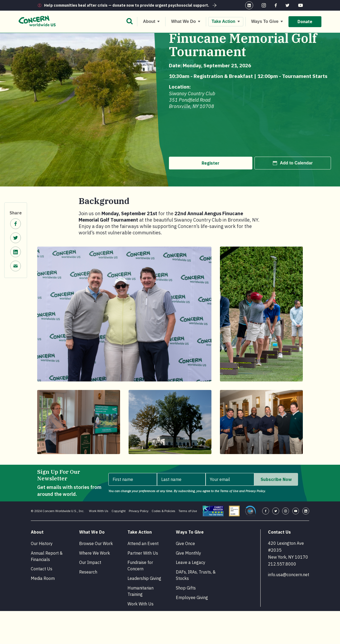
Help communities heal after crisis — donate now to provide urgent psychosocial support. (131, 5)
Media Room (43, 611)
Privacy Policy (138, 544)
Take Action (59, 37)
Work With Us (98, 544)
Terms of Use (187, 544)
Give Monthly (188, 586)
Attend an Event (143, 576)
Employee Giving (192, 630)
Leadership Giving (144, 611)
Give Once (185, 576)
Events (81, 37)
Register (210, 196)
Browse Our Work (96, 576)
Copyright (119, 544)
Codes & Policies (163, 544)
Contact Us (41, 601)
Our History (42, 576)
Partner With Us (143, 586)
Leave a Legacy (190, 595)
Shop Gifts (186, 621)
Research (88, 605)
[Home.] (40, 38)
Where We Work (94, 586)
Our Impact (90, 595)
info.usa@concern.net (288, 607)
